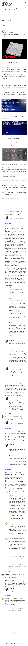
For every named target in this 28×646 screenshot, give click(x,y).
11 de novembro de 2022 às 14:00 (18, 538)
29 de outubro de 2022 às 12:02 (15, 416)
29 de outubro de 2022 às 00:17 (16, 382)
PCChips (18, 198)
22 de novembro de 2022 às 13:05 (17, 608)
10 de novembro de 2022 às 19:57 (17, 496)
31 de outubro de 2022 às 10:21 (16, 289)
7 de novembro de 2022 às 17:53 (17, 574)
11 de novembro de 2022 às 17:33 (17, 564)
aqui (2, 182)
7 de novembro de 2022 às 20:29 (16, 456)
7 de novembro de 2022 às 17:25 (16, 218)
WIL (10, 523)
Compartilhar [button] (5, 201)
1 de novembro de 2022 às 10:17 (16, 431)
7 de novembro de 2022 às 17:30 (16, 399)
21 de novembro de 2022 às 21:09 (18, 598)
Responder (8, 223)
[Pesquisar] (22, 2)
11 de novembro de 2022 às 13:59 (18, 523)
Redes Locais (5, 199)
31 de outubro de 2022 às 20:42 (16, 323)
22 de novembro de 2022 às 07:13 (17, 369)
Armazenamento (12, 198)
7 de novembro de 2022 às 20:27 (16, 351)
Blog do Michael (7, 4)
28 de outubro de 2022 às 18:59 (16, 226)
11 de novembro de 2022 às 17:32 (17, 556)
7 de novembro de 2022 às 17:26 (16, 341)
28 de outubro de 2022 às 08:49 (16, 211)
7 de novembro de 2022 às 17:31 (16, 445)
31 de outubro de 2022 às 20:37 (16, 300)
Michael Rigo (11, 216)
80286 (6, 198)
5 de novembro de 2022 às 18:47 (16, 472)
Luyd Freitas (7, 598)
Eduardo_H (7, 574)
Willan (6, 416)
